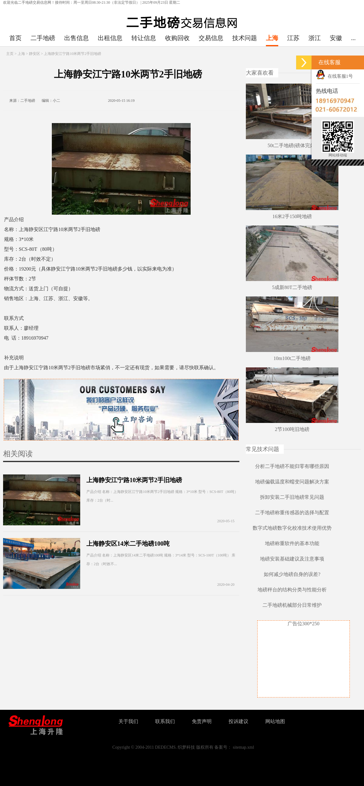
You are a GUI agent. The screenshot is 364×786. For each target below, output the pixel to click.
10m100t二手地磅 (292, 358)
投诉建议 (238, 721)
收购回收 (177, 38)
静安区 (34, 54)
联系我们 (165, 721)
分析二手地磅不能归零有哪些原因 (292, 466)
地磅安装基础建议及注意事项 (292, 558)
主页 (10, 54)
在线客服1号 (334, 76)
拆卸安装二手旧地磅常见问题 (292, 497)
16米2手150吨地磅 (292, 216)
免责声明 (202, 721)
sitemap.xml (243, 747)
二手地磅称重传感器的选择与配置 (292, 512)
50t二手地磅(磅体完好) (291, 145)
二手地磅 (43, 38)
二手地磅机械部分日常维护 (292, 605)
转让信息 (143, 38)
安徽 (336, 38)
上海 (272, 38)
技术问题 (244, 38)
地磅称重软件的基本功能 (292, 543)
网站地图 (275, 721)
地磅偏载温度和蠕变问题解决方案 (292, 481)
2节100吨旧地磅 (292, 429)
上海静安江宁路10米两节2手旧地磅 (134, 480)
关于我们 (128, 721)
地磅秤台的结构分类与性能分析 (292, 589)
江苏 (293, 38)
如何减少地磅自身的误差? (292, 574)
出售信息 (76, 38)
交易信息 (211, 38)
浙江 (314, 38)
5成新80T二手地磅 (292, 287)
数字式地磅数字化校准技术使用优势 (292, 528)
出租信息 (110, 38)
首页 (15, 38)
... (353, 38)
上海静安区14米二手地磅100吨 (128, 543)
